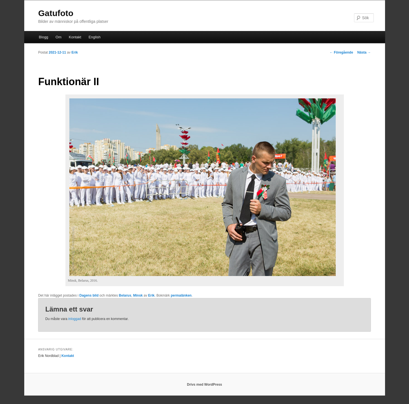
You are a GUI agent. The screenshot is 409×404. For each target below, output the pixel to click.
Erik (75, 52)
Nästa (364, 52)
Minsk (138, 295)
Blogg (43, 37)
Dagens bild (89, 295)
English (95, 37)
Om (58, 37)
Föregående (341, 52)
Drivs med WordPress (204, 385)
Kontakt (75, 37)
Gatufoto (55, 13)
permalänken (181, 295)
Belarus (125, 295)
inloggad (74, 319)
